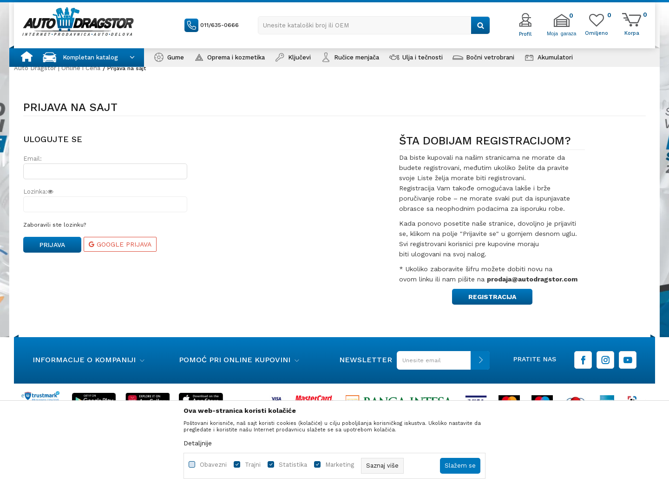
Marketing (339, 464)
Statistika (293, 464)
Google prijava (120, 244)
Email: (32, 158)
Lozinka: (38, 191)
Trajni (253, 464)
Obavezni (213, 464)
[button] (374, 25)
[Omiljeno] (596, 32)
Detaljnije (198, 443)
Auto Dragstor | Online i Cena (57, 68)
